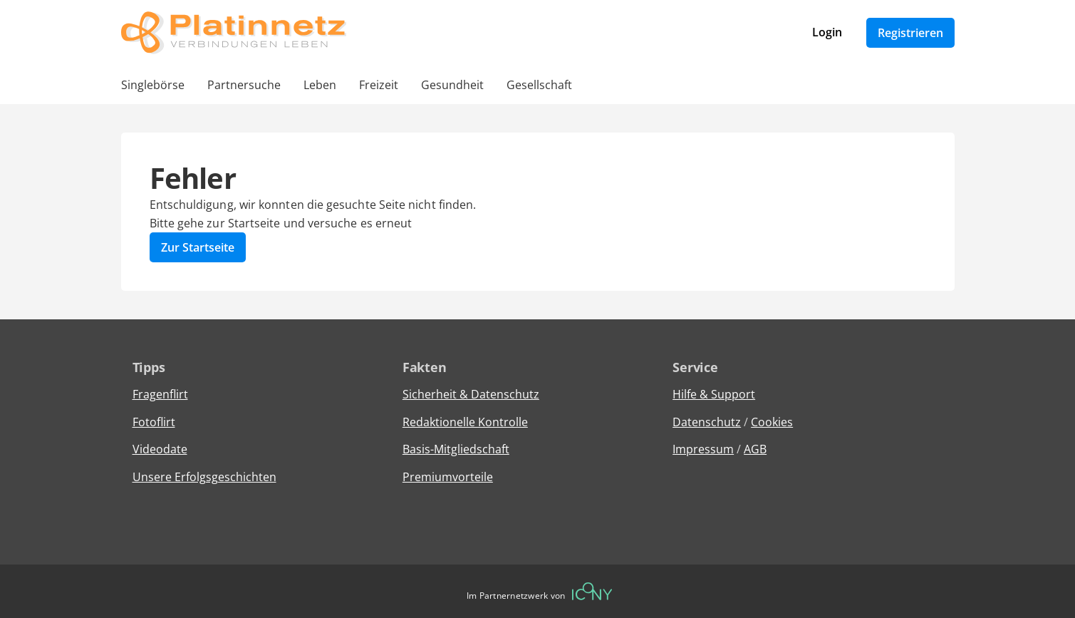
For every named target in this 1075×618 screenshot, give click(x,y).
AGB (755, 449)
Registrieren (910, 33)
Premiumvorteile (448, 477)
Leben (319, 85)
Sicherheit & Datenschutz (471, 394)
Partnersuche (244, 85)
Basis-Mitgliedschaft (456, 449)
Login (827, 32)
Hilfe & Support (713, 394)
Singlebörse (153, 85)
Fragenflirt (160, 394)
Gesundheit (452, 85)
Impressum (703, 449)
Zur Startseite (197, 247)
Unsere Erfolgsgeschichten (204, 477)
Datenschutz (706, 422)
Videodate (160, 449)
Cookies (772, 422)
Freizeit (378, 85)
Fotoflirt (154, 422)
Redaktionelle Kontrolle (465, 422)
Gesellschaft (539, 85)
